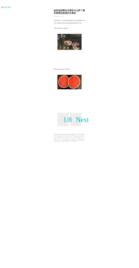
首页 (2, 7)
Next (82, 120)
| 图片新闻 (7, 7)
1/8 (67, 120)
